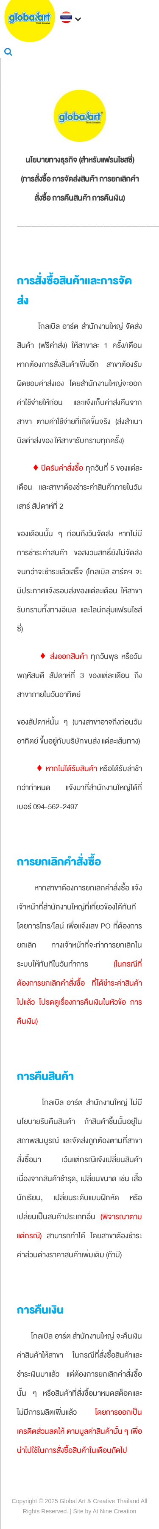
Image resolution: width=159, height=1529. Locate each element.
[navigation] (72, 18)
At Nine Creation (115, 1511)
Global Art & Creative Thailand (99, 1501)
